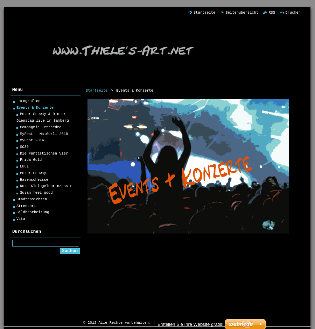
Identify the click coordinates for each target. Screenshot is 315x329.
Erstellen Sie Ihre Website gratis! (190, 324)
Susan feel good (36, 193)
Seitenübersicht (242, 12)
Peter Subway (33, 174)
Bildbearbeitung (32, 213)
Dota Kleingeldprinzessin (46, 187)
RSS (271, 12)
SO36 (24, 147)
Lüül (24, 167)
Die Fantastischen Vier (44, 154)
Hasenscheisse (34, 180)
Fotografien (28, 102)
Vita (20, 219)
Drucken (293, 12)
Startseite (96, 90)
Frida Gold (31, 160)
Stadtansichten (31, 200)
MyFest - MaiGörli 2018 (44, 135)
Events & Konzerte (35, 108)
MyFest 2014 (32, 141)
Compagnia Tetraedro (40, 128)
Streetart (26, 207)
